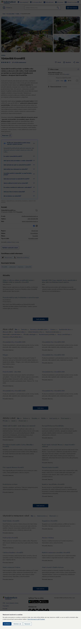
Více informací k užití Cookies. (36, 619)
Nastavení (27, 624)
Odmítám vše (17, 624)
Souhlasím (7, 624)
